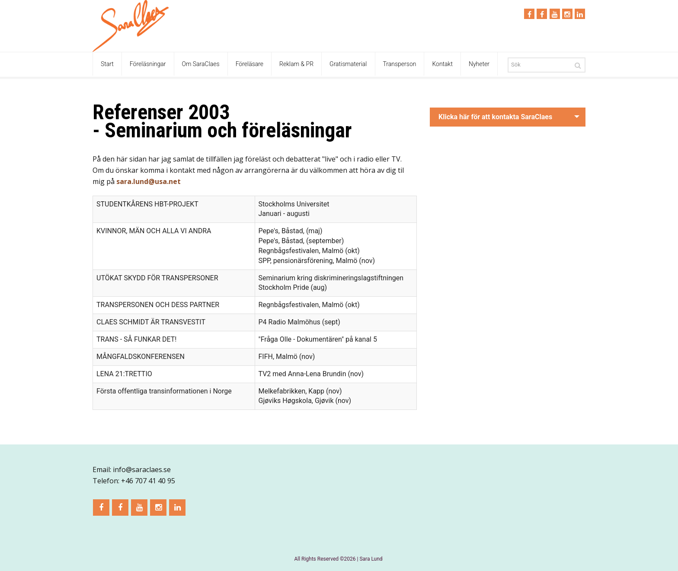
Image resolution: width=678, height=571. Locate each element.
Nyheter (479, 63)
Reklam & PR (296, 63)
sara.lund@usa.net (148, 181)
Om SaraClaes (201, 63)
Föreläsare (249, 63)
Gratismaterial (348, 63)
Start (107, 63)
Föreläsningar (148, 63)
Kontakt (442, 63)
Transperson (399, 63)
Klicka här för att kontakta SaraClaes (495, 117)
